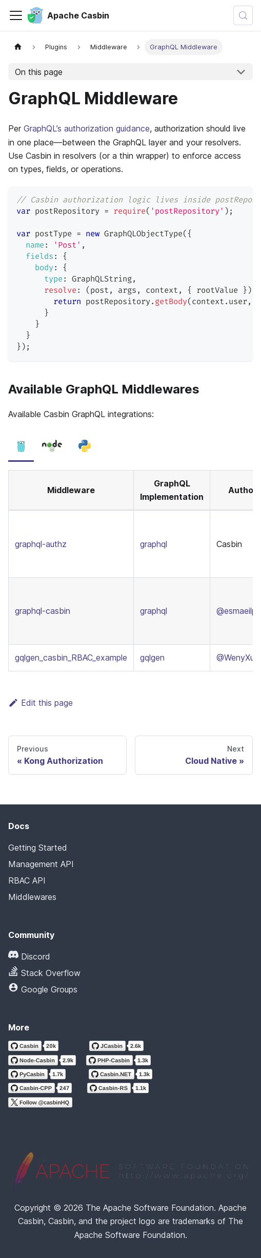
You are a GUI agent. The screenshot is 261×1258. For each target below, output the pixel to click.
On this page (39, 72)
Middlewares (32, 897)
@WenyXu (235, 657)
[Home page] (18, 47)
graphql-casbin (42, 611)
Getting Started (37, 847)
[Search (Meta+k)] (243, 15)
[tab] (21, 446)
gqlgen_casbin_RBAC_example (71, 657)
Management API (41, 864)
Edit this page (40, 703)
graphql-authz (41, 544)
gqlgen (152, 657)
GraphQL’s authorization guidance (87, 128)
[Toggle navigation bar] (16, 15)
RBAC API (27, 880)
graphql (153, 544)
